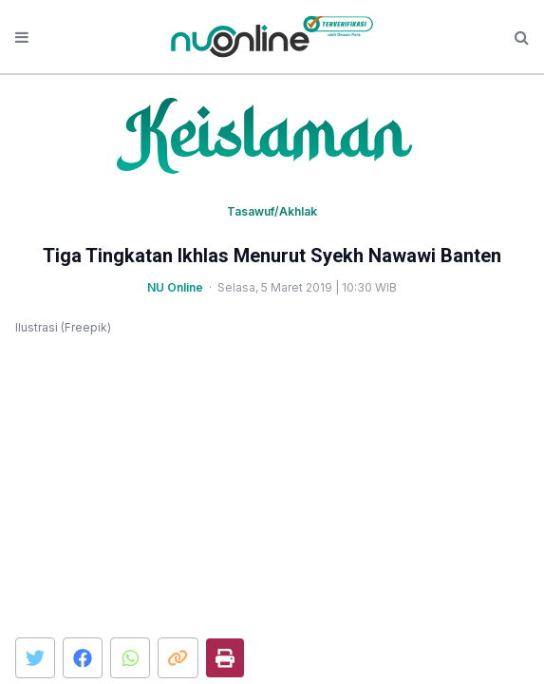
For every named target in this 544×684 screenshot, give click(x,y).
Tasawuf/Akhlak (272, 211)
